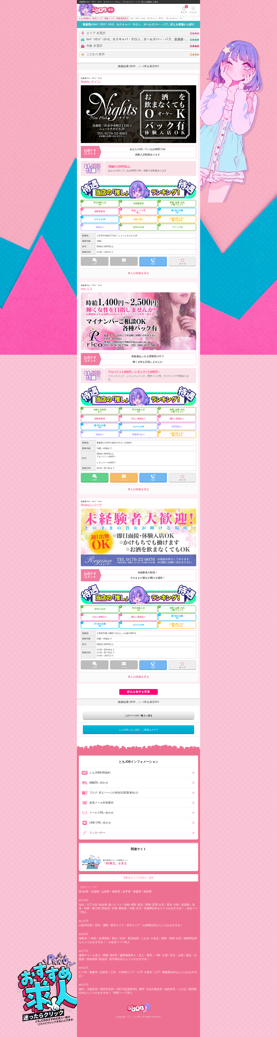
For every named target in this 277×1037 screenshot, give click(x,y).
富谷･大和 (173, 904)
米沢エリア (133, 925)
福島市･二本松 (87, 938)
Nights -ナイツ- (91, 81)
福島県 (116, 891)
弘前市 (104, 972)
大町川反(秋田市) (126, 989)
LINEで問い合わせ (96, 822)
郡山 (114, 938)
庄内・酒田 (101, 925)
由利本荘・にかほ (175, 989)
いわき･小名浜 (150, 938)
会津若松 (104, 938)
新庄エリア (117, 925)
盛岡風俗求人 (128, 955)
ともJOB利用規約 (96, 772)
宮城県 (95, 891)
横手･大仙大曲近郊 (150, 989)
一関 (157, 955)
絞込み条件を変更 (138, 691)
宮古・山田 (177, 955)
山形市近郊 (85, 925)
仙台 (81, 904)
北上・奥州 (145, 955)
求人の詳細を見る (138, 273)
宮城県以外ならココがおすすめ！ (164, 908)
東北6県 (83, 891)
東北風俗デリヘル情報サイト (139, 862)
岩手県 (127, 891)
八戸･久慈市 (144, 972)
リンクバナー (93, 832)
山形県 (105, 891)
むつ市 (83, 972)
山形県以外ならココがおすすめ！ (163, 925)
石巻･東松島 (119, 908)
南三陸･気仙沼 (101, 908)
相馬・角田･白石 (171, 938)
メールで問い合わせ (97, 812)
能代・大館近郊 (88, 989)
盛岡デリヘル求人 (89, 955)
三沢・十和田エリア (122, 972)
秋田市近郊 (107, 989)
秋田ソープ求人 (123, 992)
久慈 (165, 955)
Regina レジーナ (91, 505)
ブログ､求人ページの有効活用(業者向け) (110, 792)
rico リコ (86, 288)
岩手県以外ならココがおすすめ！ (129, 959)
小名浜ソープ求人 (119, 942)
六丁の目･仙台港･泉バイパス (104, 904)
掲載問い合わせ (95, 782)
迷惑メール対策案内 (97, 802)
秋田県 (148, 891)
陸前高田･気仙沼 (97, 959)
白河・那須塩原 (129, 938)
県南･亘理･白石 (154, 904)
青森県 (137, 891)
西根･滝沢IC (110, 955)
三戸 (157, 972)
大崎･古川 (135, 908)
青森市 (93, 972)
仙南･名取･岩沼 (133, 904)
